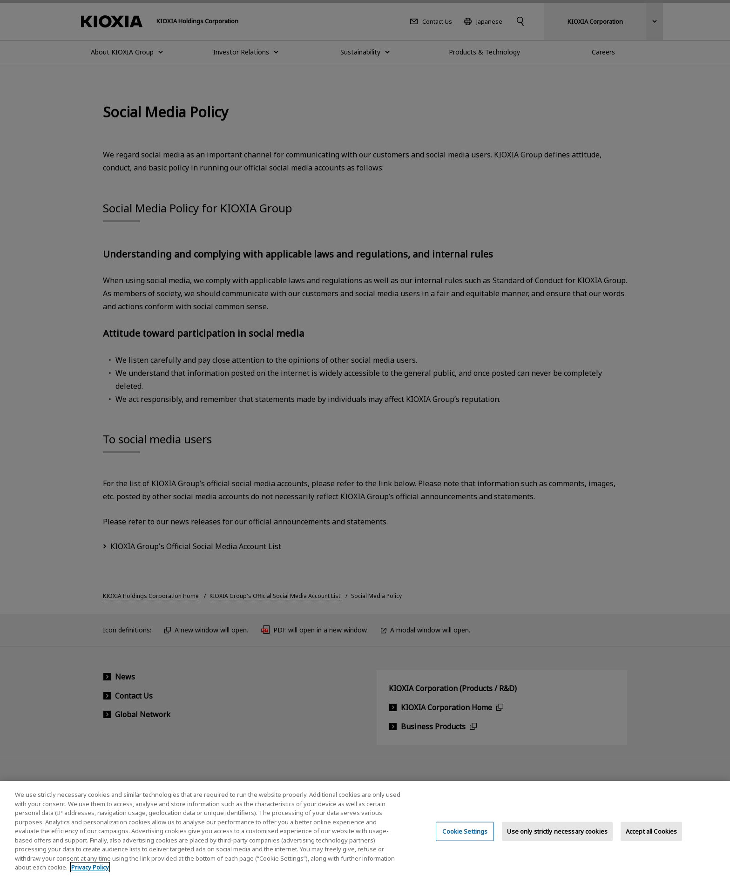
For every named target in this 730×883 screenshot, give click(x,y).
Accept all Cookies (651, 839)
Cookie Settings (464, 839)
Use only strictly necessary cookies (557, 839)
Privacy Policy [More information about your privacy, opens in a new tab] (90, 876)
